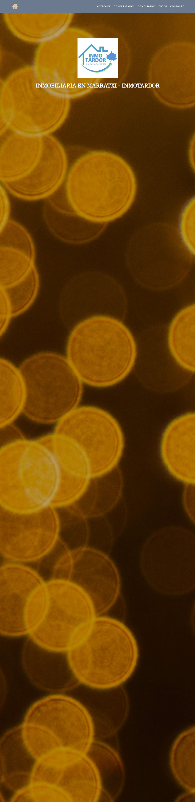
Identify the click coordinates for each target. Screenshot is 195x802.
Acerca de (104, 9)
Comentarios (147, 9)
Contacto (177, 9)
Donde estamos (124, 9)
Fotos (163, 9)
